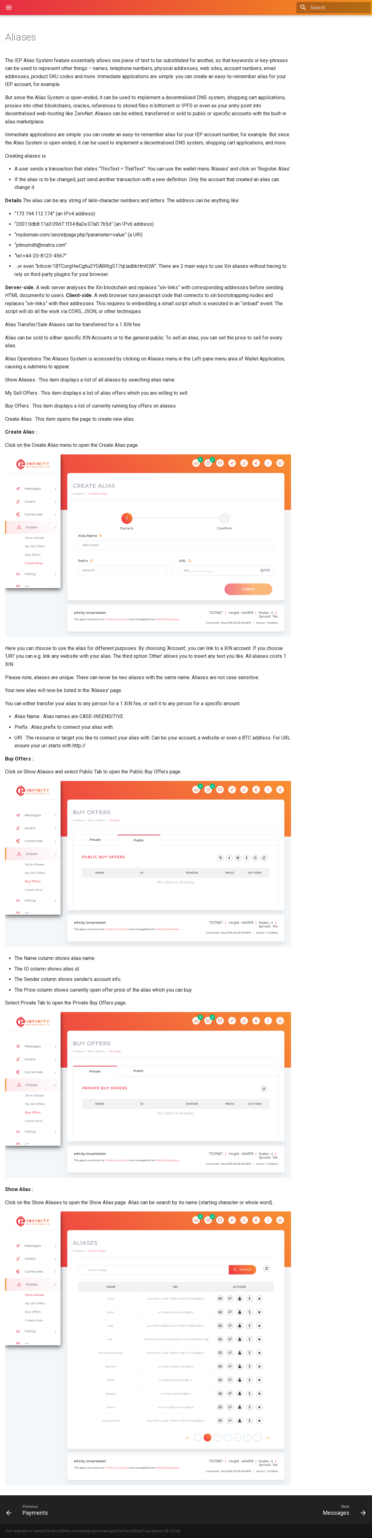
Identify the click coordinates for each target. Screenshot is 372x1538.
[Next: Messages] (278, 1510)
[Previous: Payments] (93, 1510)
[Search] (334, 7)
